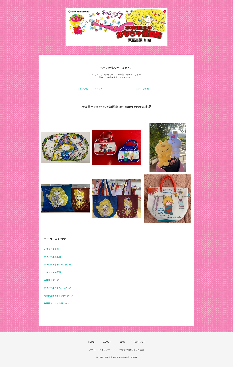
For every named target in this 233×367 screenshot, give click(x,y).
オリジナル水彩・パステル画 (57, 265)
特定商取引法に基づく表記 (131, 350)
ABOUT (107, 342)
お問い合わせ (142, 89)
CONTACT (139, 342)
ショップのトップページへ (90, 89)
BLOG (123, 342)
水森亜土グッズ (51, 280)
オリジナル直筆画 (52, 257)
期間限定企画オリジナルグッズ (58, 296)
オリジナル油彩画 (52, 272)
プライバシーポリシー (99, 350)
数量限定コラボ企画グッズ (56, 303)
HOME (91, 342)
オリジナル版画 (51, 249)
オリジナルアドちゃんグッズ (57, 288)
